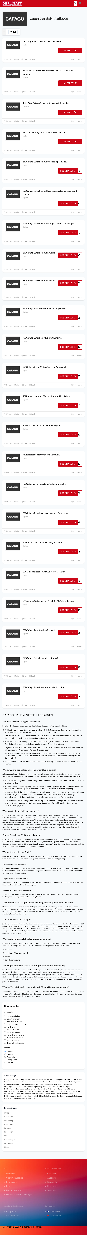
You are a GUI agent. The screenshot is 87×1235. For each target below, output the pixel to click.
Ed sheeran (8, 1132)
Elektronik (52, 1186)
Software (51, 1190)
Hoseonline (8, 1116)
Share (24, 59)
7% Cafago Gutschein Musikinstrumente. (42, 337)
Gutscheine (52, 1173)
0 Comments (76, 59)
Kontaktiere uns (13, 1190)
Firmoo (7, 1147)
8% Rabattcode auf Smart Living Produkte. (43, 542)
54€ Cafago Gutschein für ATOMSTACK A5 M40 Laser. (49, 601)
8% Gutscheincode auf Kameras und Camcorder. (46, 513)
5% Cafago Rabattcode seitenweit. (39, 630)
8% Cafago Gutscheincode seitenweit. (41, 658)
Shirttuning (8, 1120)
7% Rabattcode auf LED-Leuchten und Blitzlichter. (47, 396)
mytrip (6, 1113)
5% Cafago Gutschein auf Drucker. (39, 252)
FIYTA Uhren (9, 1143)
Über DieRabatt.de (14, 1177)
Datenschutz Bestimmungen (19, 1194)
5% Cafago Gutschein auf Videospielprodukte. (45, 161)
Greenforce (8, 1124)
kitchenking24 (9, 1139)
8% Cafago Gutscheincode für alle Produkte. (44, 687)
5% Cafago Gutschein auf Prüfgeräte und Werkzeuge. (48, 223)
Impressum (11, 1182)
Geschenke (52, 1182)
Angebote (51, 1177)
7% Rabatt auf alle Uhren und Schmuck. (41, 454)
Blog (8, 1186)
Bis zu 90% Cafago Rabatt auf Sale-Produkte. (44, 132)
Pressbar (7, 1128)
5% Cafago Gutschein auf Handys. (39, 280)
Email (32, 59)
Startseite (10, 1173)
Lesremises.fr (54, 1211)
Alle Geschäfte (12, 1215)
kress (6, 1136)
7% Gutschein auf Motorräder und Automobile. (45, 367)
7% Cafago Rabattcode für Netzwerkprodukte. (45, 308)
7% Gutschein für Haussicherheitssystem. (43, 425)
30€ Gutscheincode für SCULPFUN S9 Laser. (44, 571)
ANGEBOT (70, 50)
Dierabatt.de (54, 1215)
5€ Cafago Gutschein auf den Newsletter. (42, 41)
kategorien (11, 1211)
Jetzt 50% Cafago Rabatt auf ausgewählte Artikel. (46, 103)
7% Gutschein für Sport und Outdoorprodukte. (45, 484)
